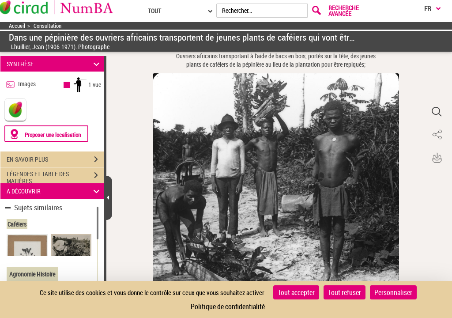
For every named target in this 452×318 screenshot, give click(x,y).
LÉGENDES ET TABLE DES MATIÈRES (55, 176)
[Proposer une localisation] (46, 133)
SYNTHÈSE (54, 64)
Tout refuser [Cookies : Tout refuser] (344, 292)
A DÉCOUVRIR (54, 191)
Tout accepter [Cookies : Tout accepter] (296, 292)
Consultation (47, 26)
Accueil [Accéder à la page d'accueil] (17, 26)
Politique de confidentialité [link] (228, 306)
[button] (437, 111)
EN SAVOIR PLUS (55, 159)
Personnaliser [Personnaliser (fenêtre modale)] (393, 292)
